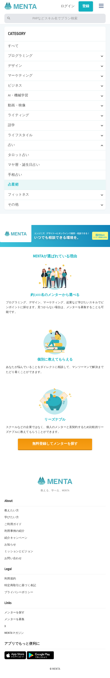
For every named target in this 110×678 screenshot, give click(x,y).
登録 (85, 6)
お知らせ (10, 544)
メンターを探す (14, 612)
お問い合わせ (13, 558)
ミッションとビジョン (18, 551)
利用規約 (10, 578)
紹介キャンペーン (15, 537)
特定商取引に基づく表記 (20, 585)
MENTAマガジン (14, 632)
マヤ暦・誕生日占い (24, 165)
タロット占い (18, 155)
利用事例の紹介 (14, 530)
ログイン (66, 6)
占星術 (13, 184)
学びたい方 (11, 517)
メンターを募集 (14, 619)
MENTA (56, 668)
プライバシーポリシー (18, 592)
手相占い (15, 175)
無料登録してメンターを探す (55, 444)
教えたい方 (11, 510)
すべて (13, 46)
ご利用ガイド (13, 524)
